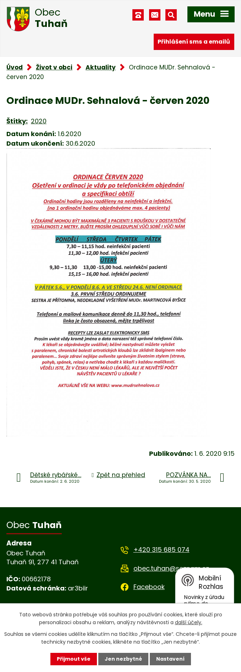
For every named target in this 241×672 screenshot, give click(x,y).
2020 (38, 121)
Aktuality (101, 67)
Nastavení (170, 658)
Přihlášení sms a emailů (194, 42)
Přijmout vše (74, 658)
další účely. (188, 622)
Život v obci (54, 67)
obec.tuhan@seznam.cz (171, 568)
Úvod (14, 67)
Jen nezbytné (123, 658)
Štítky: (17, 121)
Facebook (149, 586)
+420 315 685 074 (161, 549)
